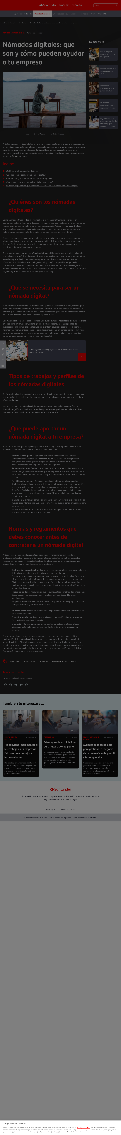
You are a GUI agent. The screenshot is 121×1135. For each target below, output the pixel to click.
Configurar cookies (83, 1128)
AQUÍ (58, 1132)
